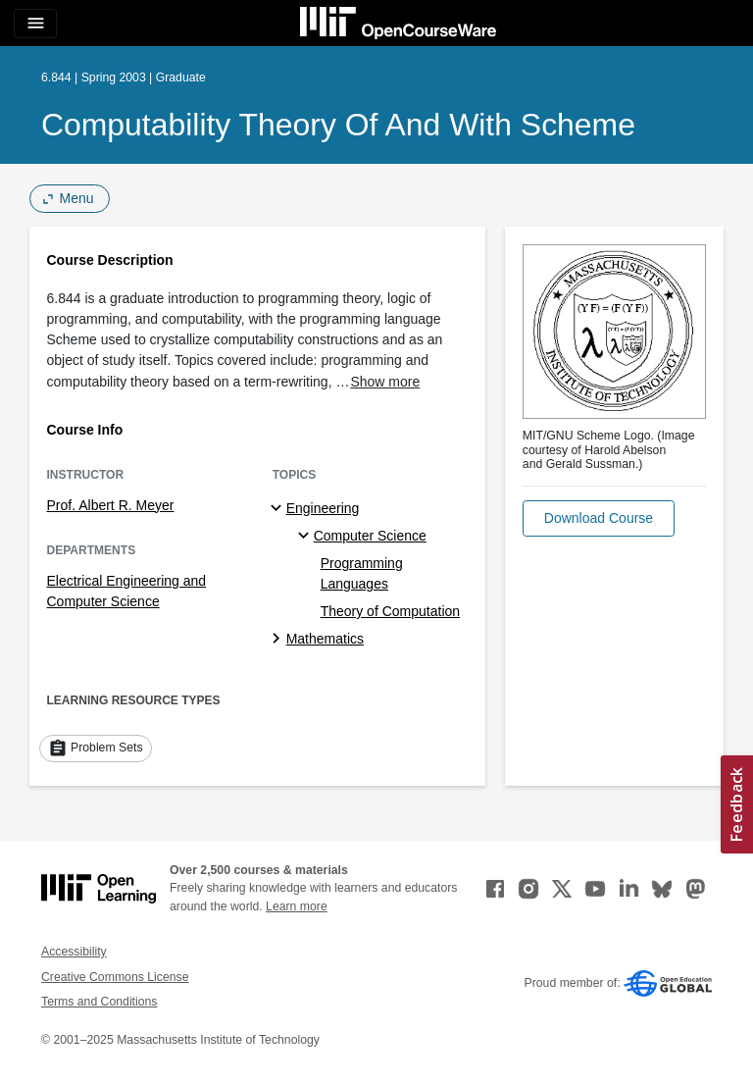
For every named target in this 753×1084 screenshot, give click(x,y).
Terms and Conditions (99, 1001)
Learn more (296, 906)
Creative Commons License (114, 977)
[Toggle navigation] (35, 23)
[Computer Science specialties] (306, 536)
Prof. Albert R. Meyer (111, 505)
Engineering (323, 508)
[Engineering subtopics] (279, 509)
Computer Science (370, 535)
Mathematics (325, 638)
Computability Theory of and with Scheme (338, 124)
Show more (385, 381)
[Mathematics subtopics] (279, 639)
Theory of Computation (390, 611)
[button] (599, 518)
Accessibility (74, 951)
